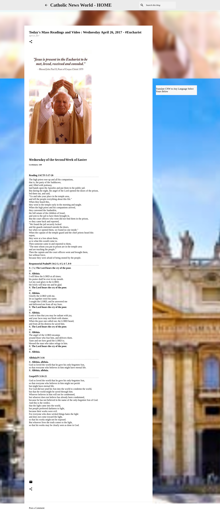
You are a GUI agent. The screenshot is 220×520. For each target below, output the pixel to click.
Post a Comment (37, 508)
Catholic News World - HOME (81, 5)
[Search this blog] (160, 5)
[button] (31, 42)
